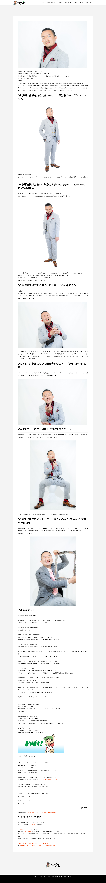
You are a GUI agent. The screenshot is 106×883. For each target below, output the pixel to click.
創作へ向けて (68, 2)
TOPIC (81, 2)
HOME (42, 2)
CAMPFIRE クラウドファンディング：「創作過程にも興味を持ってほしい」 (38, 845)
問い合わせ (88, 2)
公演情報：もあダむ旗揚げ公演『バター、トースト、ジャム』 (34, 843)
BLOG (75, 2)
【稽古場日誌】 (28, 831)
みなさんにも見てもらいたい (50, 779)
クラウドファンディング (24, 829)
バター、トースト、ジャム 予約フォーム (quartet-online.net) (42, 812)
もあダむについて (51, 2)
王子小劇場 (32, 824)
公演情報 (60, 2)
